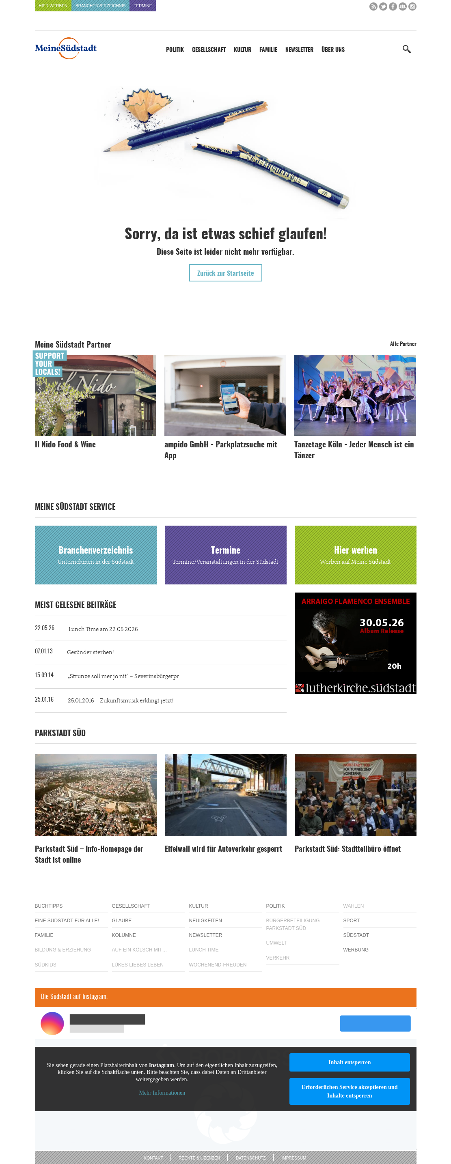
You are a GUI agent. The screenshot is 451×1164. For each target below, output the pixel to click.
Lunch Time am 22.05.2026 (103, 629)
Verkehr (278, 958)
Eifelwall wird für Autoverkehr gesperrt (223, 849)
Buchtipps (49, 906)
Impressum (294, 1158)
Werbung (356, 950)
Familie (268, 50)
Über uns (333, 50)
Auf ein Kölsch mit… (139, 950)
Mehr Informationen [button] (162, 1093)
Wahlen (353, 906)
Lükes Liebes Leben (138, 965)
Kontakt (153, 1158)
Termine (143, 6)
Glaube (122, 920)
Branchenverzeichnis (100, 6)
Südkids (45, 965)
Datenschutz (251, 1158)
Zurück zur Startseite (225, 274)
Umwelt (276, 943)
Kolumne (124, 935)
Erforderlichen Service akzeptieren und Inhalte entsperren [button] (350, 1091)
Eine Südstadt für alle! (67, 920)
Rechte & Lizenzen (199, 1158)
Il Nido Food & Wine (65, 445)
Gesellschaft (209, 50)
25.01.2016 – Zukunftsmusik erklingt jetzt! (120, 701)
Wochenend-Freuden (218, 965)
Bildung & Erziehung (63, 950)
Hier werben (53, 6)
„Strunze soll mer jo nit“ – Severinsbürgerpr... (125, 676)
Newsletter (299, 50)
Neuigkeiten (205, 920)
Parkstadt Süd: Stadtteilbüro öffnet (348, 849)
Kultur (242, 50)
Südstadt (356, 935)
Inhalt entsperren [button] (349, 1062)
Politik (175, 50)
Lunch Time (204, 950)
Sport (351, 920)
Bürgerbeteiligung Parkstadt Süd (293, 924)
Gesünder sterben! (90, 652)
